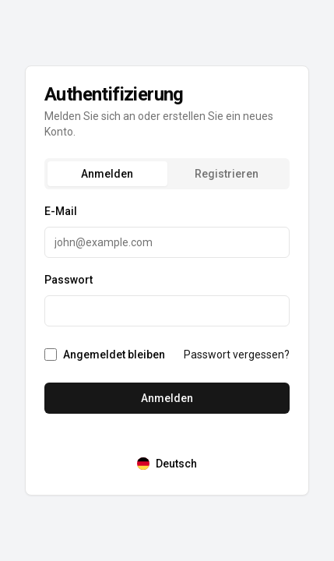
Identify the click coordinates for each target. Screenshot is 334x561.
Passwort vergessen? (237, 354)
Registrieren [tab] (226, 174)
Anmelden (167, 398)
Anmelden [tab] (107, 174)
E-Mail (60, 211)
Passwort (68, 279)
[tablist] (167, 173)
